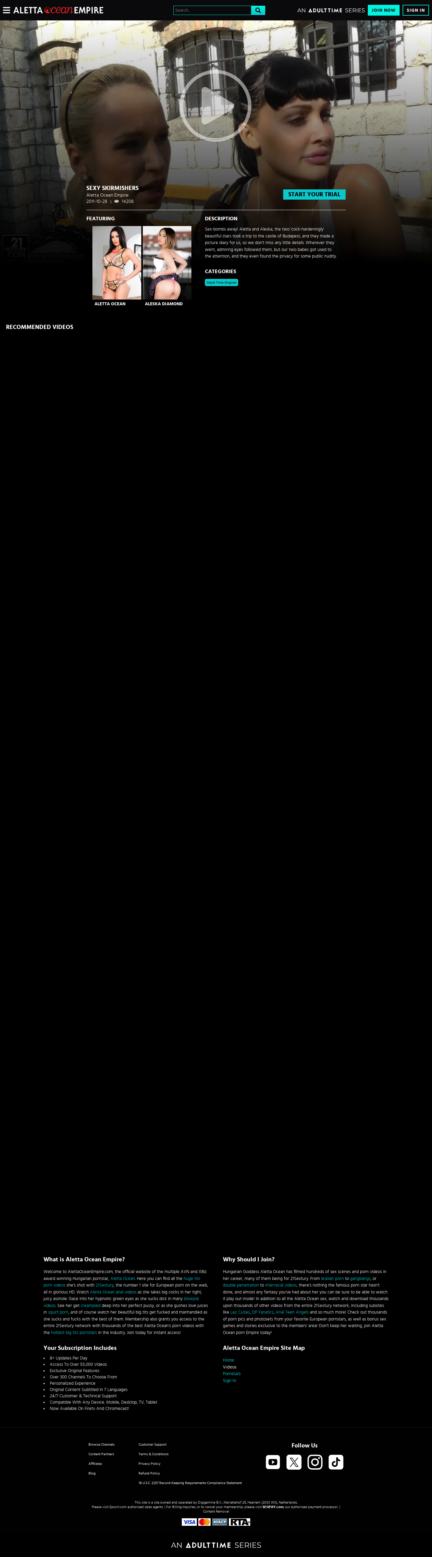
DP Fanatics (263, 1312)
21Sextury (105, 1285)
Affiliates (95, 1463)
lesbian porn (332, 1278)
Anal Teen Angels (292, 1312)
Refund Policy (149, 1473)
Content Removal (216, 1511)
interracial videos (281, 1285)
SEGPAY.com (273, 1507)
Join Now (384, 10)
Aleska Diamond (164, 304)
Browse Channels (101, 1444)
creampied (90, 1305)
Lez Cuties (240, 1312)
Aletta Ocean (109, 304)
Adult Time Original (221, 282)
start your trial (314, 195)
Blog (92, 1473)
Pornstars (232, 1373)
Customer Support (152, 1444)
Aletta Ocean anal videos (113, 1292)
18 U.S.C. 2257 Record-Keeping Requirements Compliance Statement (190, 1483)
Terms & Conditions (154, 1454)
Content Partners (101, 1454)
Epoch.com (118, 1507)
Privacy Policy (149, 1463)
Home (228, 1360)
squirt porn (58, 1312)
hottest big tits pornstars (74, 1332)
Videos (229, 1367)
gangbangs (360, 1278)
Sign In (416, 10)
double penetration (241, 1285)
